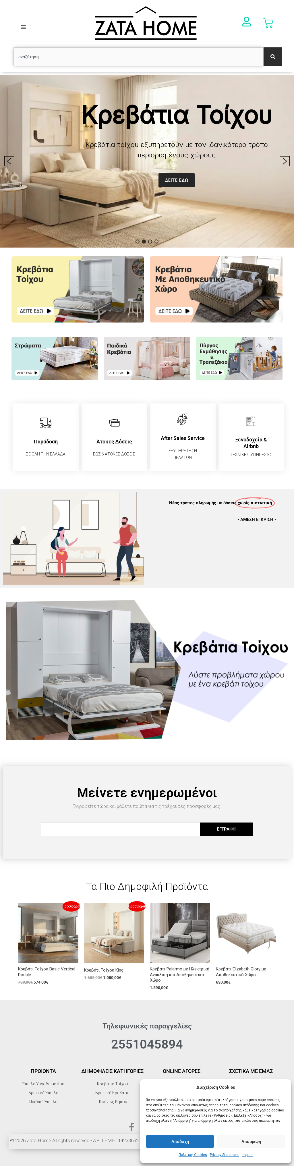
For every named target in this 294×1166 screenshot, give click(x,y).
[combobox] (138, 56)
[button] (147, 161)
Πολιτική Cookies (193, 1155)
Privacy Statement (224, 1155)
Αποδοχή (180, 1141)
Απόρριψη (251, 1141)
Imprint (247, 1155)
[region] (147, 161)
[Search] (273, 56)
